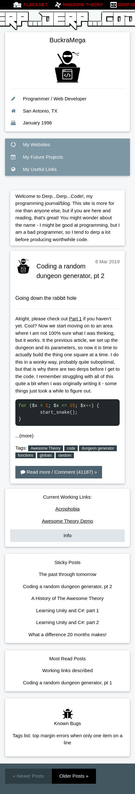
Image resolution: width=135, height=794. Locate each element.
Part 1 (75, 318)
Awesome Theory (83, 5)
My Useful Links (33, 169)
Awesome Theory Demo (67, 521)
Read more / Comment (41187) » (58, 472)
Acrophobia (67, 508)
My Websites (30, 144)
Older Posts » (74, 776)
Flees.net (36, 5)
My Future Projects (36, 157)
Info (67, 535)
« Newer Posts (28, 776)
